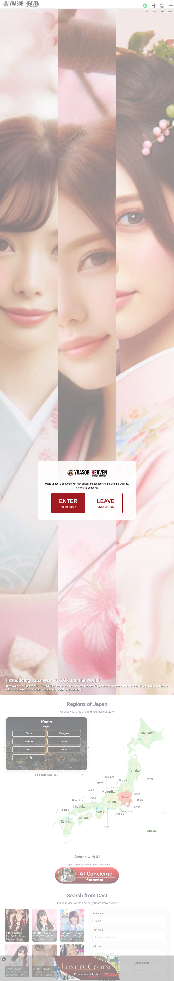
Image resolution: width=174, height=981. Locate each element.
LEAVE (106, 503)
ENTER (68, 503)
